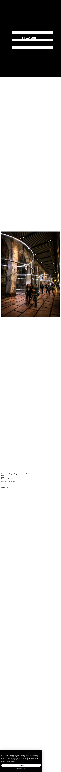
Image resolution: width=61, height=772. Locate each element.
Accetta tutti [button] (21, 765)
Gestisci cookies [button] (21, 768)
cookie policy (13, 761)
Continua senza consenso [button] (33, 752)
